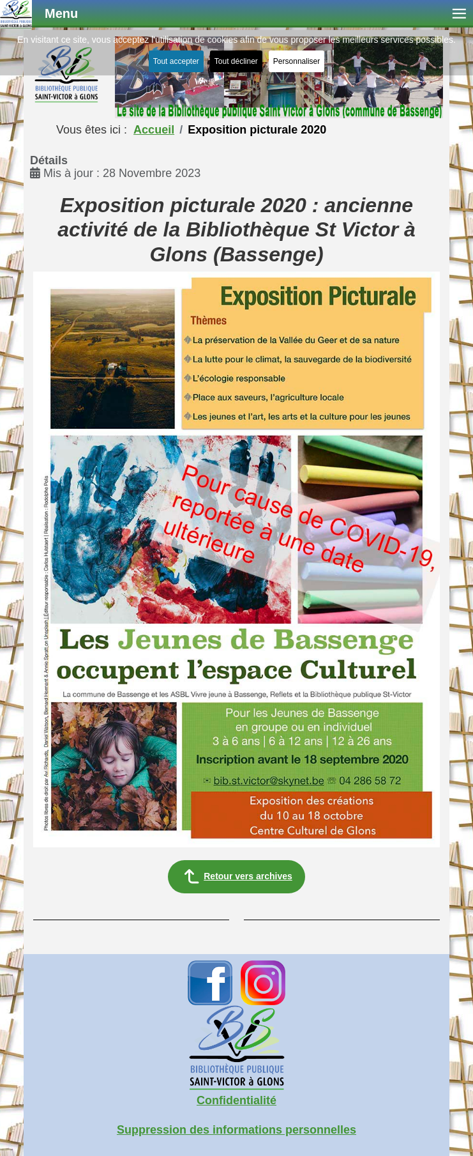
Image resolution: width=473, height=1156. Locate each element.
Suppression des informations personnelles (236, 1129)
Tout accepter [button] (176, 61)
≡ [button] (459, 13)
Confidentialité (236, 1100)
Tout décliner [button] (236, 61)
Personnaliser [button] (296, 61)
